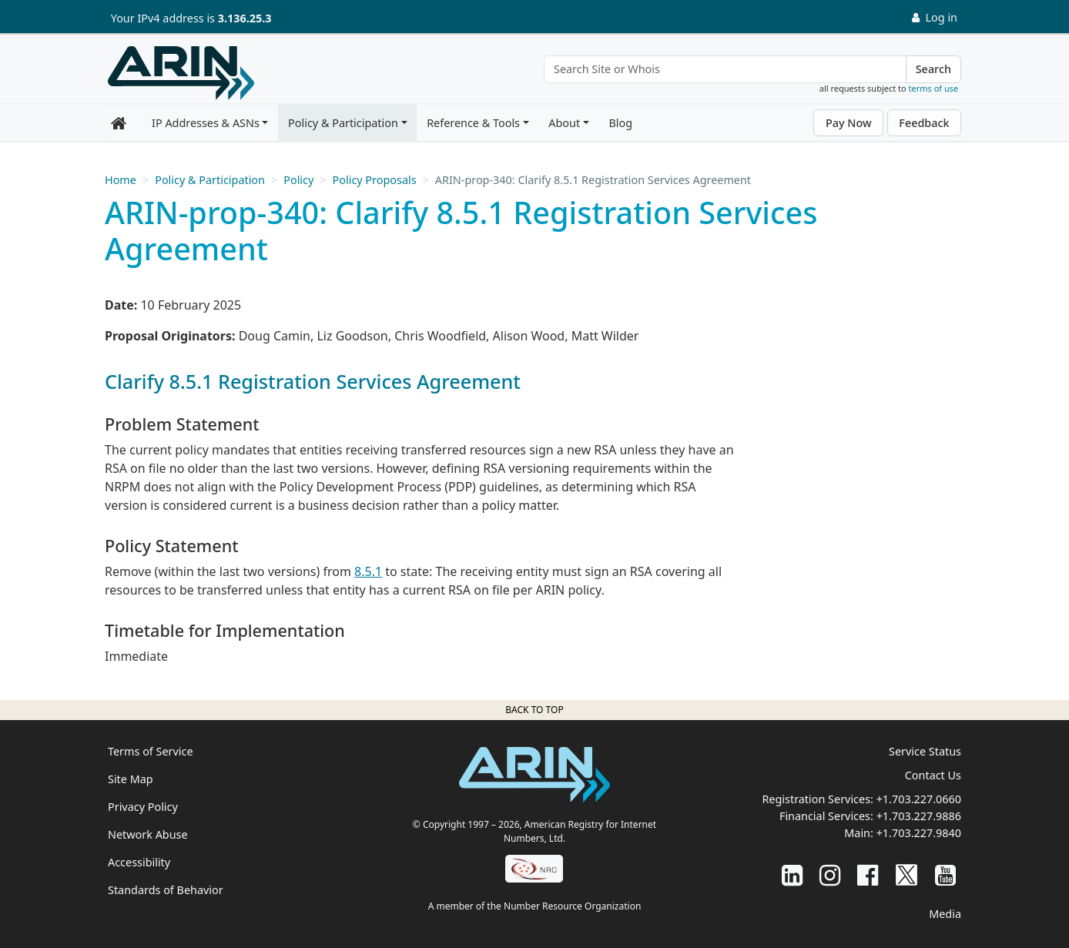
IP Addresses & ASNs (206, 123)
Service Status (925, 751)
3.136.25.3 (245, 18)
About (564, 123)
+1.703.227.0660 (918, 799)
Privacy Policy (143, 806)
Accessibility (139, 862)
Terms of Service (150, 751)
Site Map (130, 779)
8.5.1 (368, 571)
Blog (620, 123)
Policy (298, 180)
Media (945, 913)
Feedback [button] (924, 123)
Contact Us (933, 775)
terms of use (934, 88)
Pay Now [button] (849, 123)
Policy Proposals (375, 180)
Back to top (534, 709)
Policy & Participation (343, 123)
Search (933, 69)
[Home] (181, 73)
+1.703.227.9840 (918, 833)
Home (120, 180)
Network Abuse (148, 834)
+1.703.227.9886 (918, 816)
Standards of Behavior (165, 890)
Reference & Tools (473, 123)
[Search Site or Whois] (725, 69)
